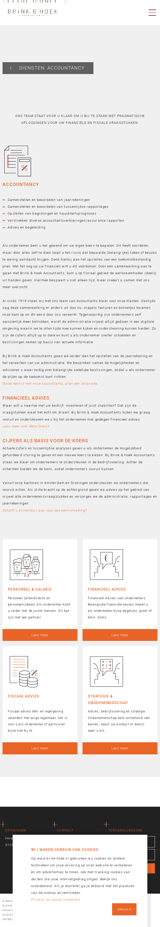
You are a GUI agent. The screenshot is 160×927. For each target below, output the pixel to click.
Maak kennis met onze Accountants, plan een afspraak (50, 383)
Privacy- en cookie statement (55, 899)
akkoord (124, 909)
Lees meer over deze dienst (26, 426)
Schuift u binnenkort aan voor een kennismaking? (45, 510)
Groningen (15, 830)
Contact (65, 830)
